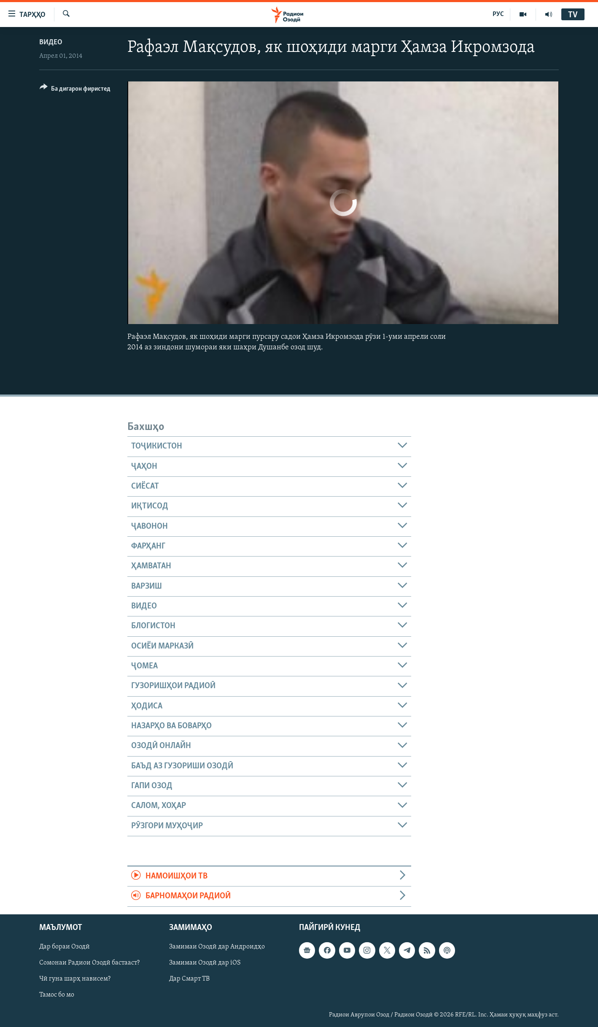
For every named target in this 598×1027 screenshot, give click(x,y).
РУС (498, 14)
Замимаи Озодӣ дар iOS (205, 962)
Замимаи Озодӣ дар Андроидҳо (217, 946)
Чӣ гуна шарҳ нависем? (74, 979)
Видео (50, 42)
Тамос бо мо (56, 995)
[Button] (75, 90)
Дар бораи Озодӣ (64, 946)
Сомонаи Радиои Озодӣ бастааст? (89, 962)
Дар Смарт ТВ (189, 979)
